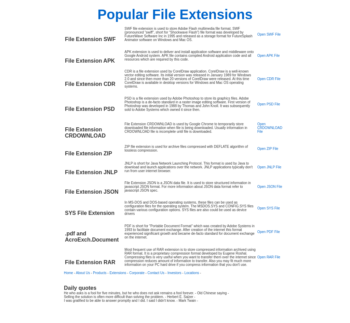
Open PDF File (268, 232)
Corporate (136, 273)
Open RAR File (268, 257)
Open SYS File (268, 208)
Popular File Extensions (174, 14)
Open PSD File (268, 104)
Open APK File (268, 55)
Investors (174, 273)
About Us (83, 273)
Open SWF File (269, 34)
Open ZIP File (268, 149)
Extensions (117, 273)
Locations (191, 273)
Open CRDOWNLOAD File (269, 127)
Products (99, 273)
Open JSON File (269, 187)
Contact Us (156, 273)
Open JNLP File (269, 167)
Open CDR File (269, 79)
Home (68, 273)
